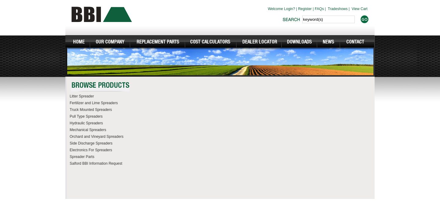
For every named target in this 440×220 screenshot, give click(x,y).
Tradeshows (338, 9)
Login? (289, 9)
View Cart (360, 9)
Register (305, 9)
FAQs (319, 9)
